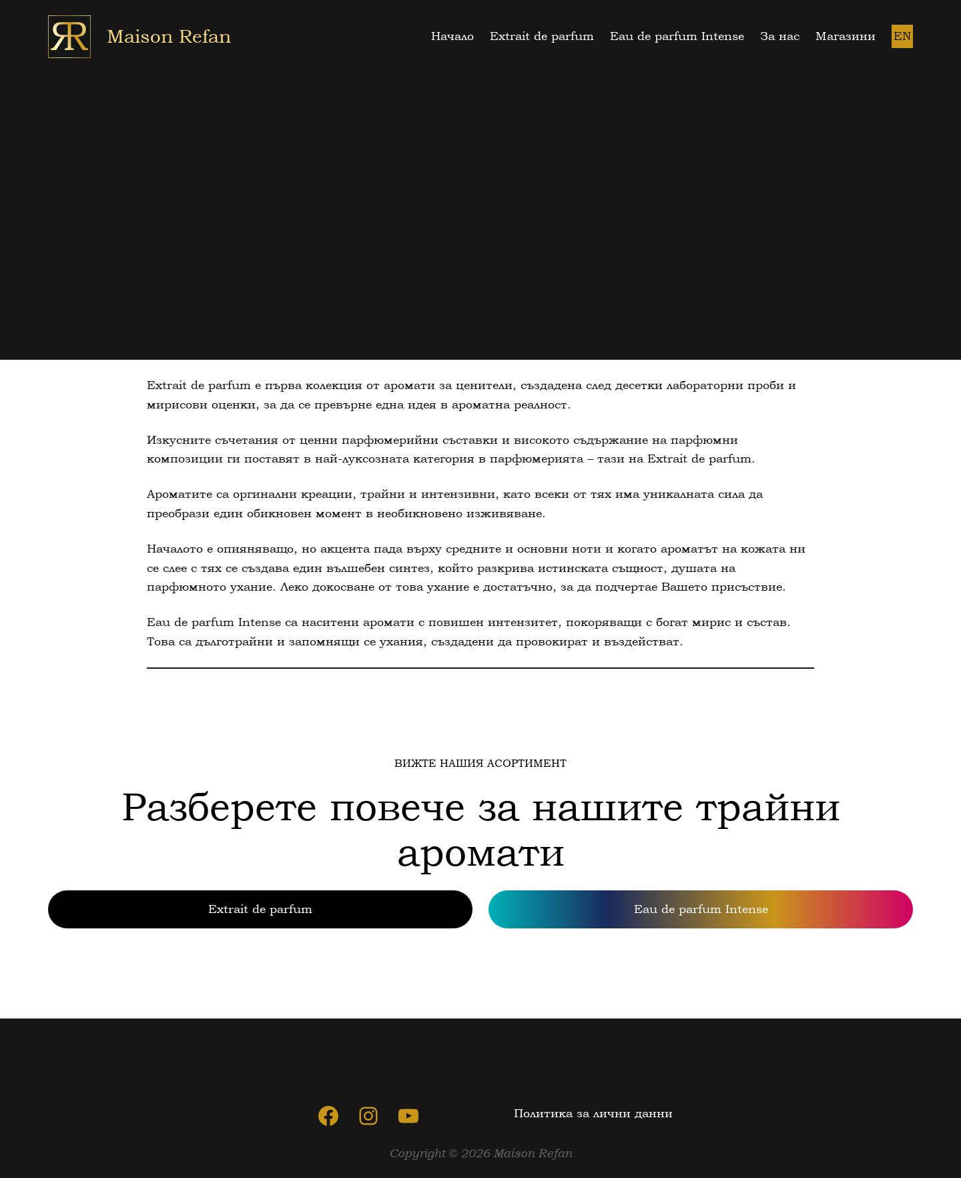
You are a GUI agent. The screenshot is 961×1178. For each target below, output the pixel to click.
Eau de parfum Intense (701, 909)
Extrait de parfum (260, 909)
